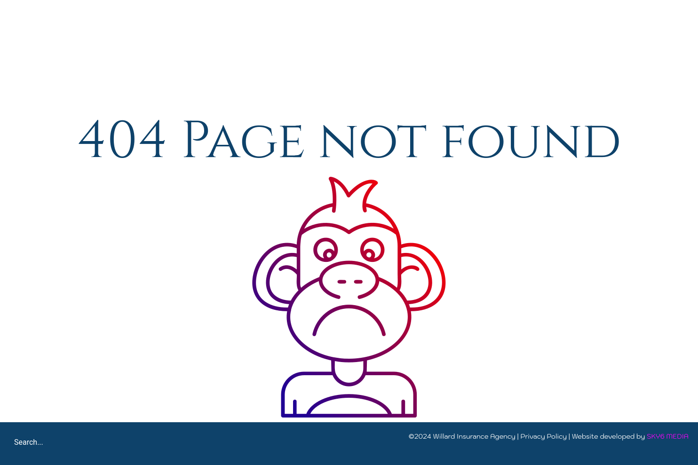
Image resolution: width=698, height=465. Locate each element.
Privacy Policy (544, 436)
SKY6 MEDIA (668, 436)
